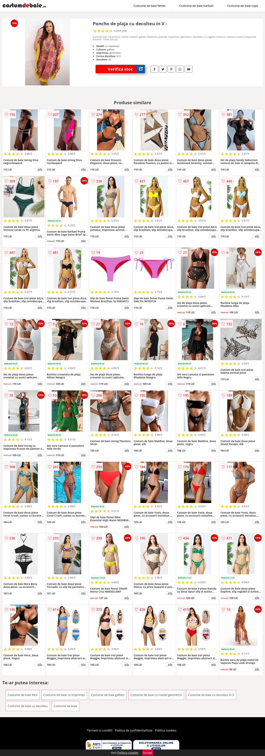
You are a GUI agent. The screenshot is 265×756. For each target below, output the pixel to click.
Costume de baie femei (149, 6)
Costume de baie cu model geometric (156, 695)
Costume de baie (65, 706)
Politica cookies (165, 730)
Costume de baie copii (242, 6)
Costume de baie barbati (196, 6)
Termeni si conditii (99, 730)
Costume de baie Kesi (22, 695)
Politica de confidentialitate (133, 730)
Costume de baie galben (108, 695)
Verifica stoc (126, 69)
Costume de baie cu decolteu (28, 706)
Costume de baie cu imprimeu (64, 695)
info (40, 169)
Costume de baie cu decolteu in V (211, 695)
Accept (147, 753)
